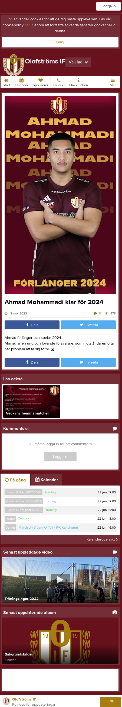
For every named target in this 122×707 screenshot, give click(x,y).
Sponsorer (40, 81)
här (27, 25)
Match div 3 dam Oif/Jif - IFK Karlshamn (48, 527)
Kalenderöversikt (102, 539)
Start (6, 81)
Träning (50, 492)
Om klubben (78, 81)
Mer (113, 81)
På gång (15, 480)
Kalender (21, 81)
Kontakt (59, 81)
